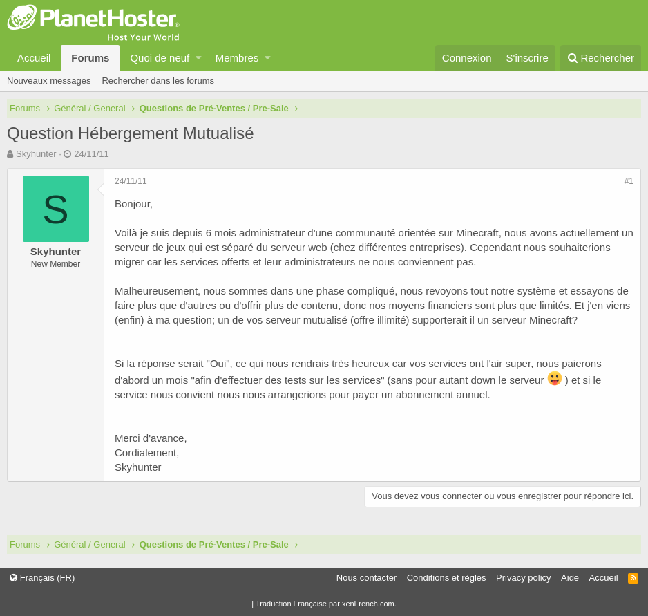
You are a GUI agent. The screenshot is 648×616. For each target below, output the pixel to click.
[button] (198, 58)
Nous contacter (366, 577)
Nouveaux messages (48, 80)
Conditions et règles (446, 577)
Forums (90, 58)
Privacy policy (523, 577)
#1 (629, 181)
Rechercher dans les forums (158, 80)
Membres (237, 58)
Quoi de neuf (159, 58)
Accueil (33, 58)
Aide (570, 577)
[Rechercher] (600, 58)
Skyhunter (36, 154)
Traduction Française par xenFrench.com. (326, 603)
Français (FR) (42, 577)
